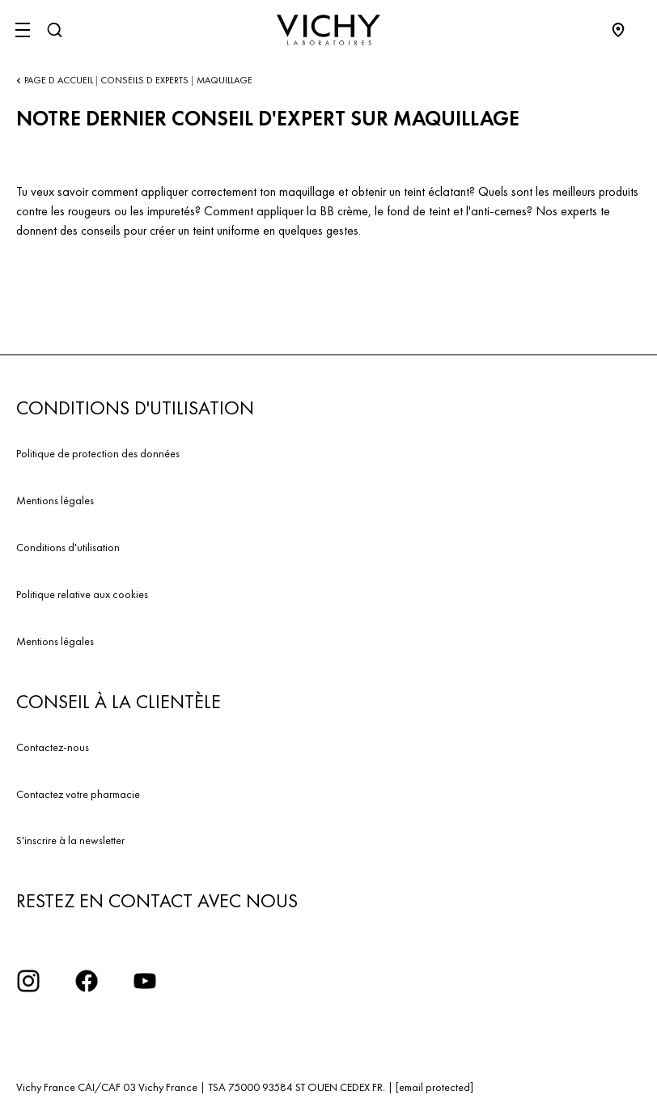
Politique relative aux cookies (82, 594)
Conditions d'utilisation (68, 547)
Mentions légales (55, 500)
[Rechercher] (54, 30)
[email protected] (434, 1087)
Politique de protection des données (98, 453)
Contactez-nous (52, 747)
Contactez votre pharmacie (78, 794)
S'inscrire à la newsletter (70, 840)
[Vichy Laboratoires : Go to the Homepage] (328, 30)
